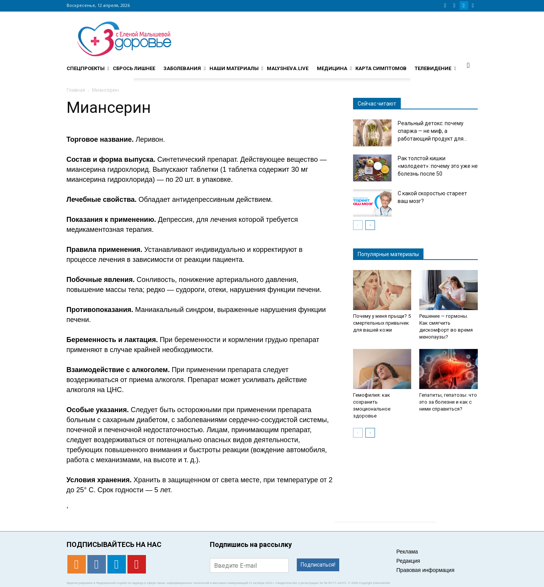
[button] (468, 65)
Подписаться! (318, 565)
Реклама (407, 551)
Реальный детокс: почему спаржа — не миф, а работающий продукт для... (432, 131)
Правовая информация (426, 570)
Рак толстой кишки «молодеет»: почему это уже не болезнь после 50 (438, 166)
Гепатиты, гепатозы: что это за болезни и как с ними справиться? (448, 402)
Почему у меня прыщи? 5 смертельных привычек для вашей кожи (382, 323)
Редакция (408, 561)
